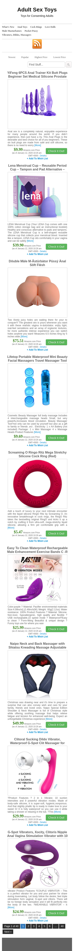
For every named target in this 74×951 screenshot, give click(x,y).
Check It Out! (56, 151)
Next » (7, 931)
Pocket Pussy (31, 30)
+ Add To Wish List (37, 158)
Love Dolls (50, 27)
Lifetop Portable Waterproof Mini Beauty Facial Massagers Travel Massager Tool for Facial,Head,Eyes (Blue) (37, 360)
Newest (11, 57)
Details (43, 156)
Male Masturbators (12, 30)
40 (62, 926)
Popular (25, 57)
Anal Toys (22, 27)
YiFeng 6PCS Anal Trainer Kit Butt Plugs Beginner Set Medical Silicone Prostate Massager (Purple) (37, 76)
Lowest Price (59, 57)
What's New (8, 27)
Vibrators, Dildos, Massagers (16, 34)
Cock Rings (36, 27)
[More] (37, 145)
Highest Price (41, 57)
